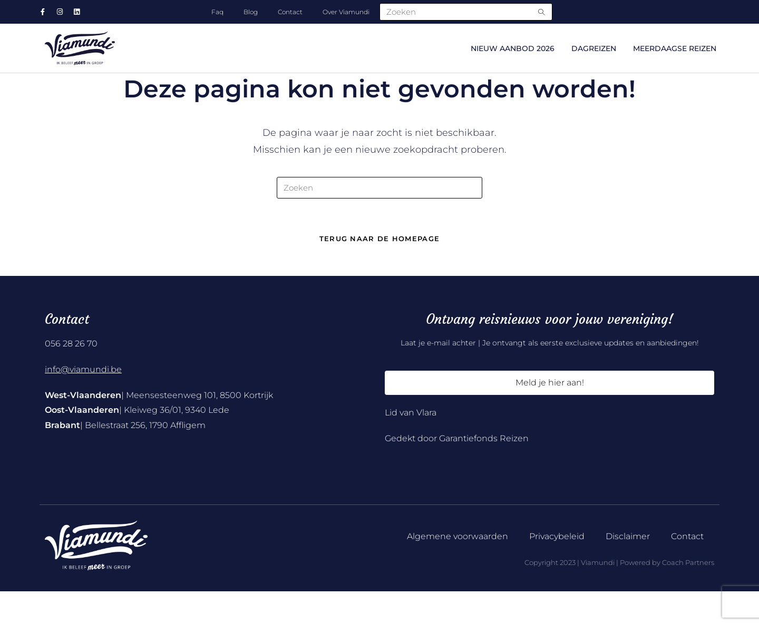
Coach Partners (688, 596)
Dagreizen (593, 48)
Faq (217, 12)
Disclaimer (628, 571)
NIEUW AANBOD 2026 (512, 48)
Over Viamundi (346, 12)
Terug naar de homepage (379, 273)
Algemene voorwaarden (457, 571)
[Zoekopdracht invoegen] (379, 220)
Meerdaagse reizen (674, 48)
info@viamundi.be (83, 403)
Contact (290, 12)
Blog (251, 12)
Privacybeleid (557, 571)
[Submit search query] (541, 12)
